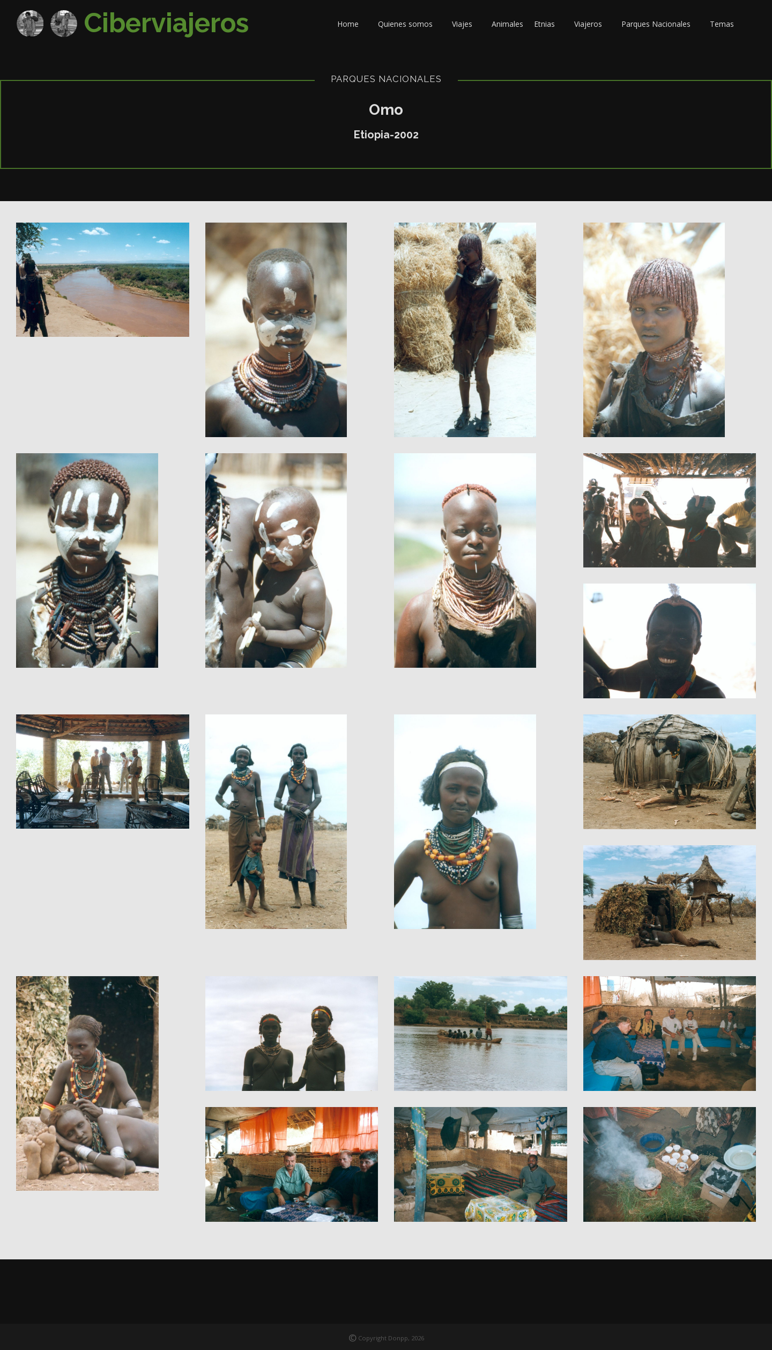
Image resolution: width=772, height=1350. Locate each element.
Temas (726, 24)
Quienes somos (409, 24)
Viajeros (592, 24)
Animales (507, 24)
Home (352, 24)
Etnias (548, 24)
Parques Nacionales (660, 24)
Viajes (466, 24)
